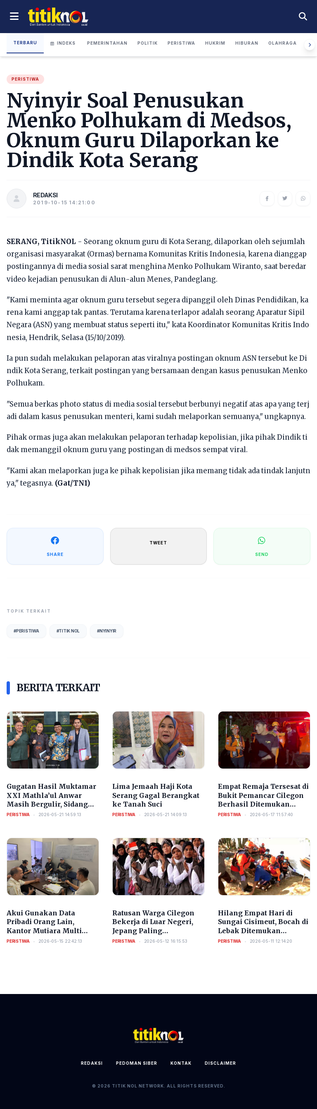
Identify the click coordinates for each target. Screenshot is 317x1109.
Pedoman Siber (136, 1063)
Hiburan (246, 43)
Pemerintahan (107, 43)
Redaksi (92, 1063)
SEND (262, 546)
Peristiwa (181, 43)
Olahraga (282, 43)
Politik (147, 43)
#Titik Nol (68, 630)
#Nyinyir (106, 630)
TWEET (158, 542)
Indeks (63, 43)
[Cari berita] (303, 16)
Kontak (181, 1063)
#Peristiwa (26, 630)
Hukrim (215, 43)
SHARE (55, 546)
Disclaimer (220, 1063)
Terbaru (25, 42)
